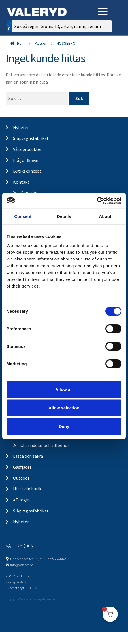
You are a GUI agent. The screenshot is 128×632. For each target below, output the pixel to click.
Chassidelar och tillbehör (44, 445)
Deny (64, 426)
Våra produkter (27, 149)
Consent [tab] (22, 216)
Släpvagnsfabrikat (31, 138)
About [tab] (105, 216)
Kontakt (21, 182)
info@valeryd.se (21, 564)
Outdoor (21, 478)
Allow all (64, 389)
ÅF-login (21, 500)
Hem (21, 43)
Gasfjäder (22, 467)
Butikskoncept (27, 171)
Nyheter (21, 127)
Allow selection (63, 407)
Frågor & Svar (26, 160)
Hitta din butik (27, 489)
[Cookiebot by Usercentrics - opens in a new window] (96, 200)
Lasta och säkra (28, 456)
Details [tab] (64, 216)
